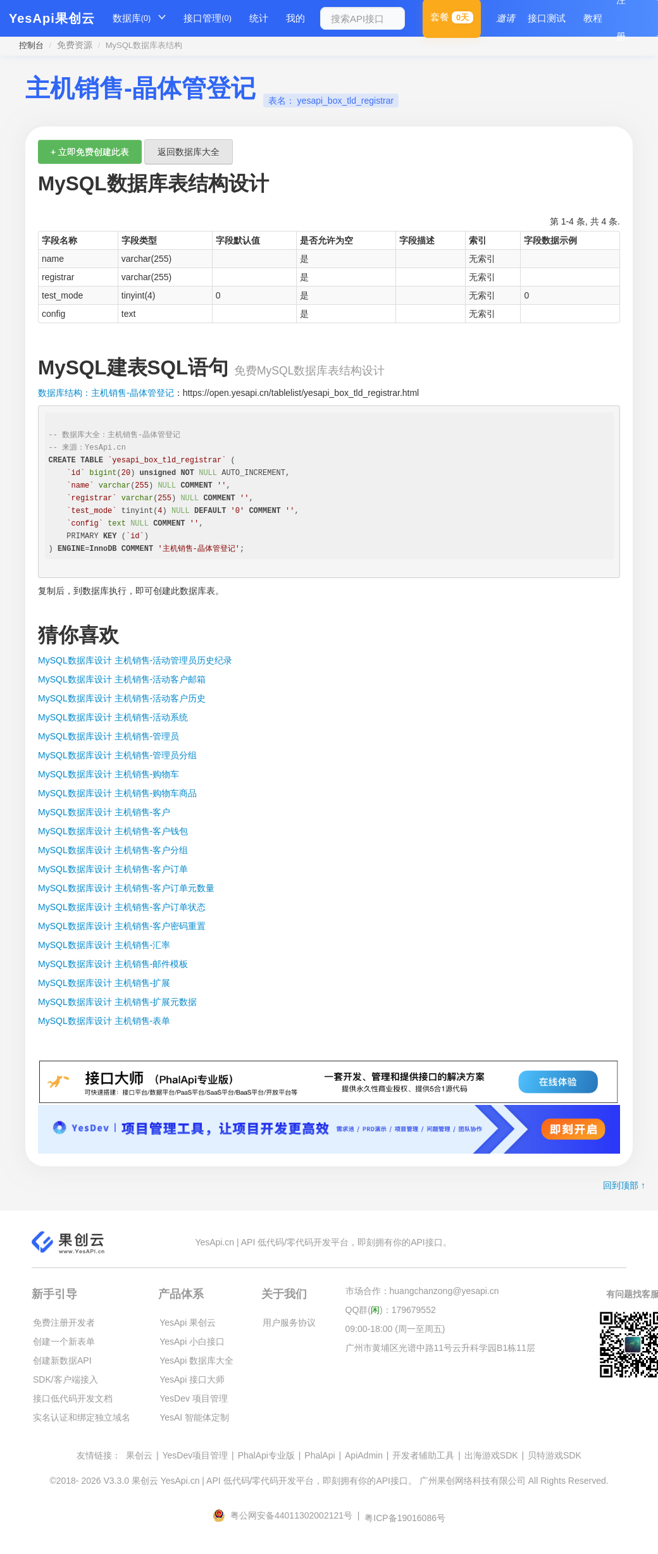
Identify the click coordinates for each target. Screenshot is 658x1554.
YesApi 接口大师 (192, 1379)
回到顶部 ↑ (624, 1185)
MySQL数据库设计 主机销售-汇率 (104, 945)
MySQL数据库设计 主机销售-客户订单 (113, 869)
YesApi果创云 (52, 18)
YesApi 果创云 (187, 1322)
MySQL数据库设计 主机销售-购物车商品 (117, 793)
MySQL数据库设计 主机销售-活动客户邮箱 (122, 679)
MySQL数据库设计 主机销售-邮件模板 (113, 964)
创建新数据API (62, 1360)
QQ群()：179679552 (390, 1310)
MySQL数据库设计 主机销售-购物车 (108, 774)
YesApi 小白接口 (192, 1341)
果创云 (139, 1455)
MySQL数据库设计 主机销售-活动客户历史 (122, 698)
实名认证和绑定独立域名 (81, 1417)
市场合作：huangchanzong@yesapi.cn (422, 1291)
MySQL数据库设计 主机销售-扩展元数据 (117, 1002)
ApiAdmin (364, 1455)
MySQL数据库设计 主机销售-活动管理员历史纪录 (135, 660)
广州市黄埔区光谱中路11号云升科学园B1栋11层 (440, 1348)
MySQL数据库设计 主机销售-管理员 (108, 736)
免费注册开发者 (64, 1322)
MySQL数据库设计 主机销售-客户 (104, 812)
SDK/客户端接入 (65, 1379)
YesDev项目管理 (195, 1455)
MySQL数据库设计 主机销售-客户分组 (113, 850)
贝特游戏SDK (554, 1455)
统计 (258, 18)
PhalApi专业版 (266, 1455)
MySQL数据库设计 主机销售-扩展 (104, 983)
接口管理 (207, 18)
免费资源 (74, 45)
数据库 (132, 18)
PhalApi (319, 1455)
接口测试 (547, 18)
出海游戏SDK (491, 1455)
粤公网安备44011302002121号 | (287, 1515)
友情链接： (99, 1455)
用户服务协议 (289, 1322)
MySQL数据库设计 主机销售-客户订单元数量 (126, 888)
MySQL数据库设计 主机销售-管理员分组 (117, 755)
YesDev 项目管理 (193, 1398)
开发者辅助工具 (423, 1455)
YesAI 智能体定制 (194, 1417)
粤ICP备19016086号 (404, 1518)
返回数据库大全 (189, 152)
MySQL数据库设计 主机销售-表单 (104, 1021)
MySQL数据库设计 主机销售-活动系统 (113, 717)
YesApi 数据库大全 (196, 1360)
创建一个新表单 (64, 1341)
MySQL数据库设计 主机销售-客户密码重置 (122, 926)
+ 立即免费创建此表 (90, 152)
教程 (592, 18)
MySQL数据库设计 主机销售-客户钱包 (113, 831)
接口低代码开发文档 (73, 1398)
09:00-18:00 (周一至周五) (395, 1329)
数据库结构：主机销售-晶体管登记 (106, 393)
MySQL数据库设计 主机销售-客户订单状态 (122, 907)
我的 (295, 18)
